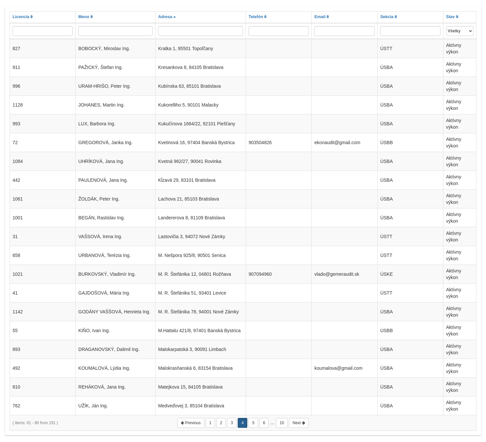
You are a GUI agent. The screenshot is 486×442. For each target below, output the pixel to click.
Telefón (257, 17)
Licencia (23, 17)
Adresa (167, 17)
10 (282, 423)
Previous (191, 423)
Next (299, 423)
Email (321, 17)
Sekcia (388, 17)
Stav (452, 17)
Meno (85, 17)
